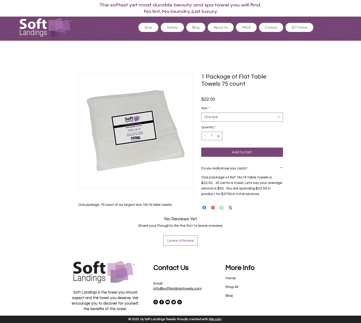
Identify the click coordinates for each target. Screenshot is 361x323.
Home (230, 278)
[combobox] (242, 117)
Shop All (231, 287)
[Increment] (219, 136)
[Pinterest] (179, 302)
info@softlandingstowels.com (177, 288)
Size (205, 108)
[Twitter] (173, 302)
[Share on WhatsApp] (221, 207)
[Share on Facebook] (204, 207)
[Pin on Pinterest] (213, 207)
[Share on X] (230, 207)
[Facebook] (161, 302)
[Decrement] (205, 136)
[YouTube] (167, 302)
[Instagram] (155, 302)
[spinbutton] (212, 136)
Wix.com (215, 319)
